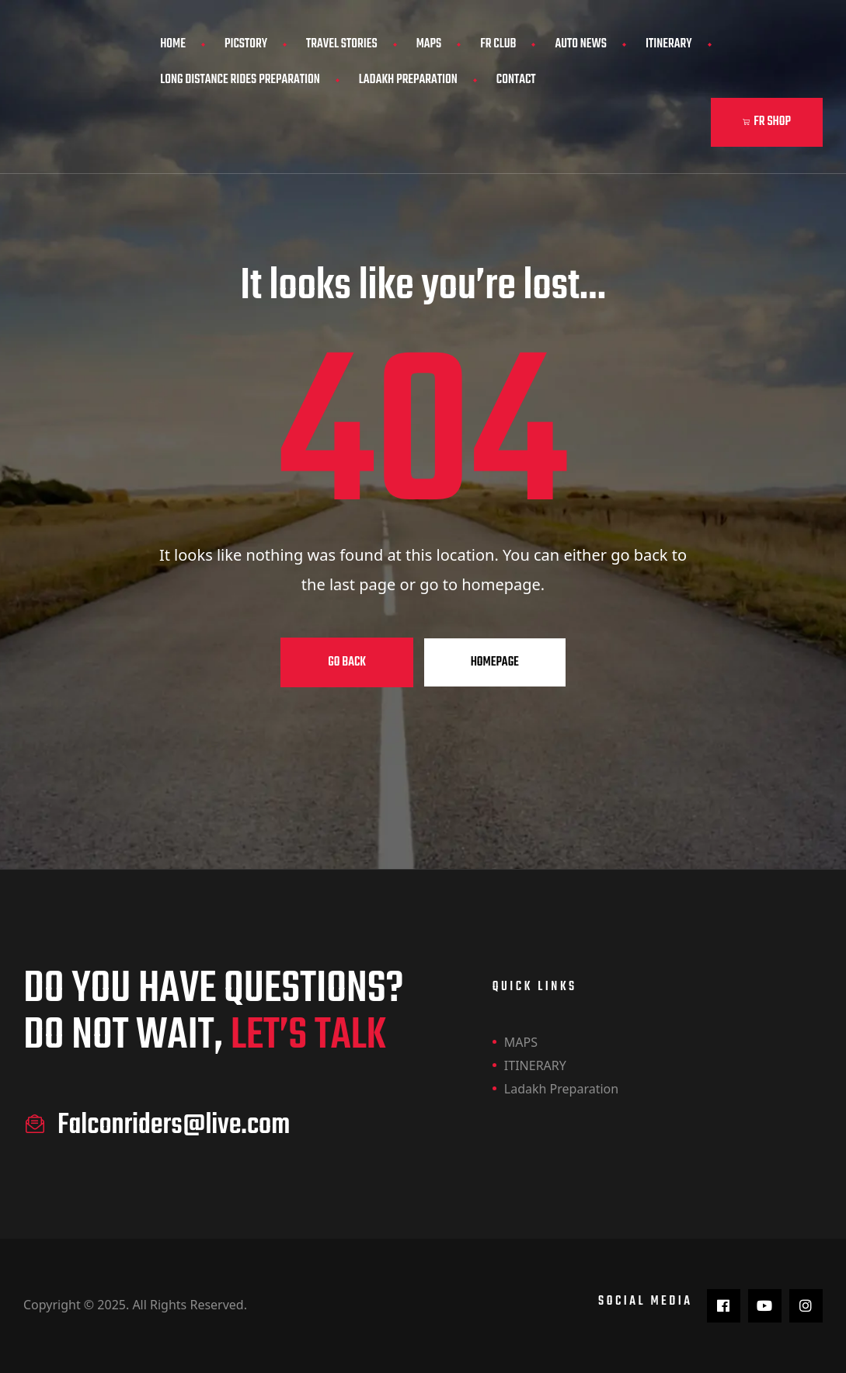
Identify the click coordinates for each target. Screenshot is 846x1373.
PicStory (246, 44)
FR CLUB (498, 44)
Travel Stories (342, 44)
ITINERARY (669, 44)
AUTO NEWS (581, 44)
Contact (516, 80)
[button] (767, 122)
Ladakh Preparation (408, 80)
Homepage (495, 662)
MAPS (429, 44)
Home (173, 44)
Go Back (347, 662)
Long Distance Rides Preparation (240, 80)
